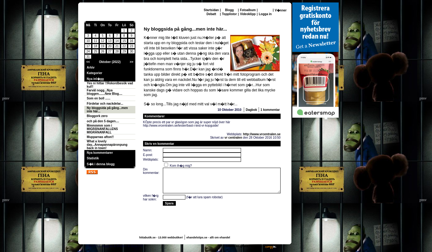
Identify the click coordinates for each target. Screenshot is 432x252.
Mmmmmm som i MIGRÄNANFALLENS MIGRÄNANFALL (102, 129)
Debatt (211, 14)
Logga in (265, 14)
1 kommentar (270, 109)
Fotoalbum (248, 10)
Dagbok (251, 109)
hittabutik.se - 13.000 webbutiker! (161, 237)
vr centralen (233, 137)
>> (131, 62)
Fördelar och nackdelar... (105, 103)
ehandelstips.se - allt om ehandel (208, 237)
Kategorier (94, 73)
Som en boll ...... (98, 98)
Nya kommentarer (100, 152)
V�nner (280, 10)
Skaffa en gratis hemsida (244, 246)
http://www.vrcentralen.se (262, 134)
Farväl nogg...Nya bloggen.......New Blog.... (104, 92)
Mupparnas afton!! (100, 137)
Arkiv (91, 67)
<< (88, 62)
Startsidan (211, 10)
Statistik (93, 158)
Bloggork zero (97, 116)
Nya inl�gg (95, 79)
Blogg (229, 10)
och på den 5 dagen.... (103, 121)
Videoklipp (248, 14)
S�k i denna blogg (101, 164)
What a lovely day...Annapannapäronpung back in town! (107, 145)
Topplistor (229, 14)
